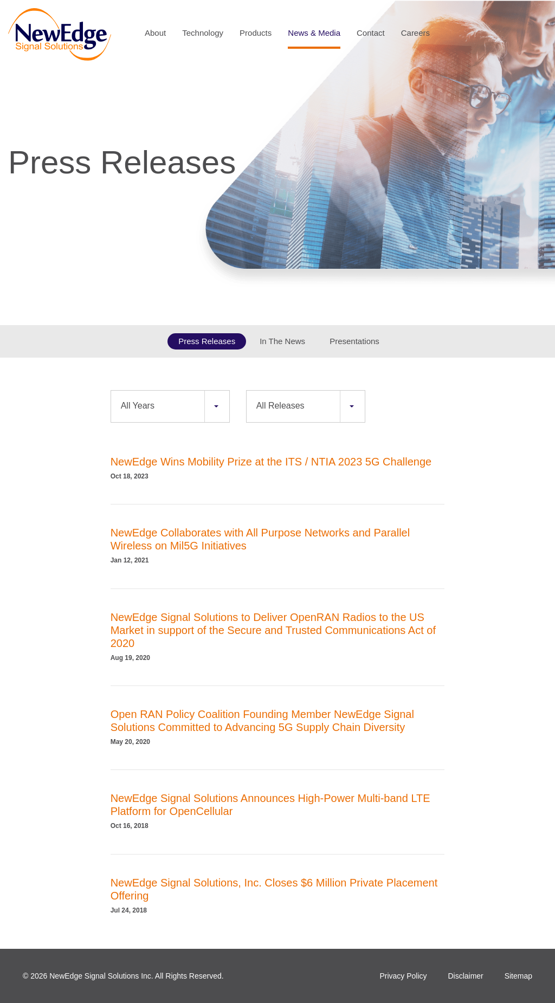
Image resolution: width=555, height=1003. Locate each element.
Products (256, 32)
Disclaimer (465, 976)
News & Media (314, 32)
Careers (415, 32)
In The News (282, 341)
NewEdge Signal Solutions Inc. (101, 976)
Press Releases (206, 341)
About (155, 32)
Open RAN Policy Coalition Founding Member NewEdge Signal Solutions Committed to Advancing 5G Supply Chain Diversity (262, 720)
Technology (202, 32)
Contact (371, 32)
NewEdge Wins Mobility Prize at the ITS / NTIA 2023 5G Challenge (271, 462)
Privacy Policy (403, 976)
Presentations (354, 341)
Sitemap (518, 976)
